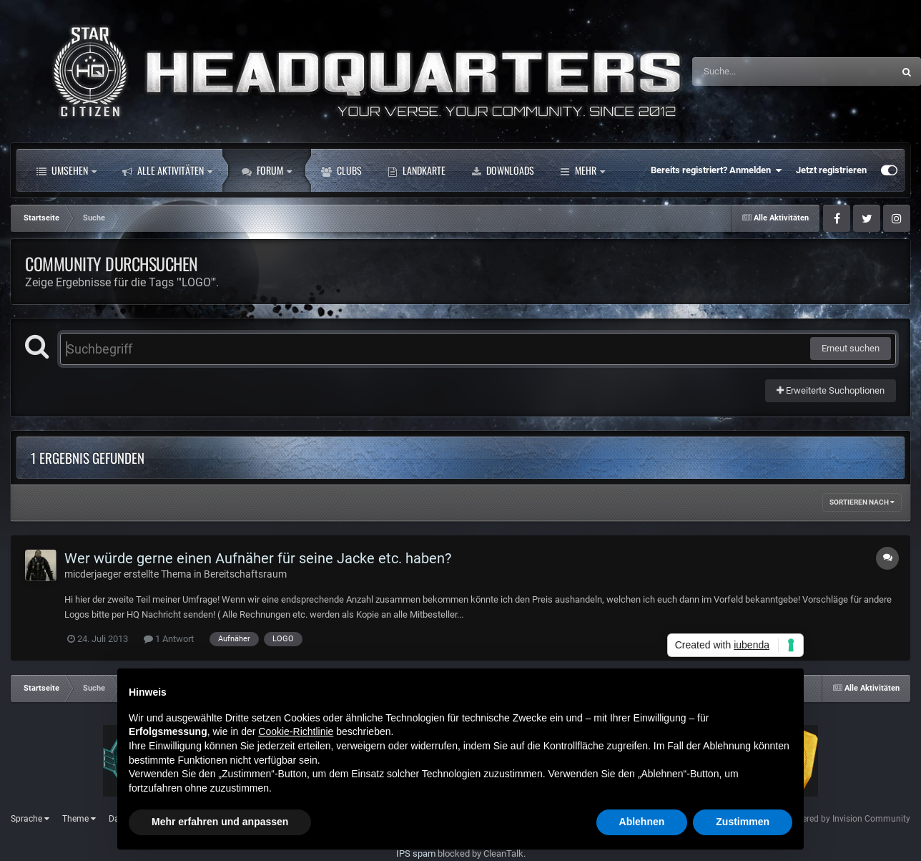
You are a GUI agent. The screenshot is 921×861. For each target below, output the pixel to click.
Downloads (502, 170)
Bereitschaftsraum (245, 574)
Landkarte (416, 170)
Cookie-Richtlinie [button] (295, 731)
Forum (266, 170)
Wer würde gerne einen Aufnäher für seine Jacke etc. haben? (257, 558)
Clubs (341, 170)
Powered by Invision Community (847, 819)
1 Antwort (169, 638)
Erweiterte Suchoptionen (831, 390)
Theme (79, 819)
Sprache (30, 819)
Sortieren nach (862, 502)
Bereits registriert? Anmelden (716, 170)
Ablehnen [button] (642, 821)
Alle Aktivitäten (167, 170)
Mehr (582, 170)
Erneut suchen (851, 348)
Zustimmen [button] (742, 821)
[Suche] (764, 71)
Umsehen (66, 170)
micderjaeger (93, 574)
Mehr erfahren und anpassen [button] (220, 821)
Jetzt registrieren (831, 170)
